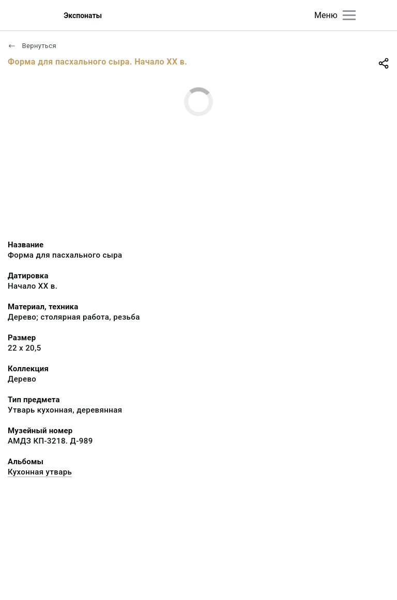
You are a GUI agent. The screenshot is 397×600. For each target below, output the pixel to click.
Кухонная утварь (40, 472)
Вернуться (32, 46)
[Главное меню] (349, 15)
